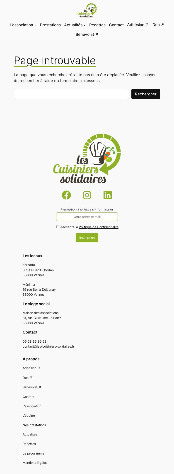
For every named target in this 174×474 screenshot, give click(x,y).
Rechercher (146, 94)
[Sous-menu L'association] (35, 25)
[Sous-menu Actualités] (84, 25)
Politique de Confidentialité (98, 227)
